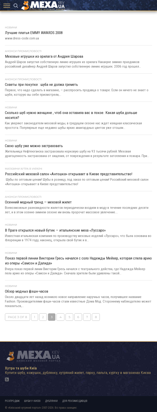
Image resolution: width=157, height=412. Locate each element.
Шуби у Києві (32, 401)
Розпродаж (12, 401)
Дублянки (51, 401)
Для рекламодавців (74, 401)
